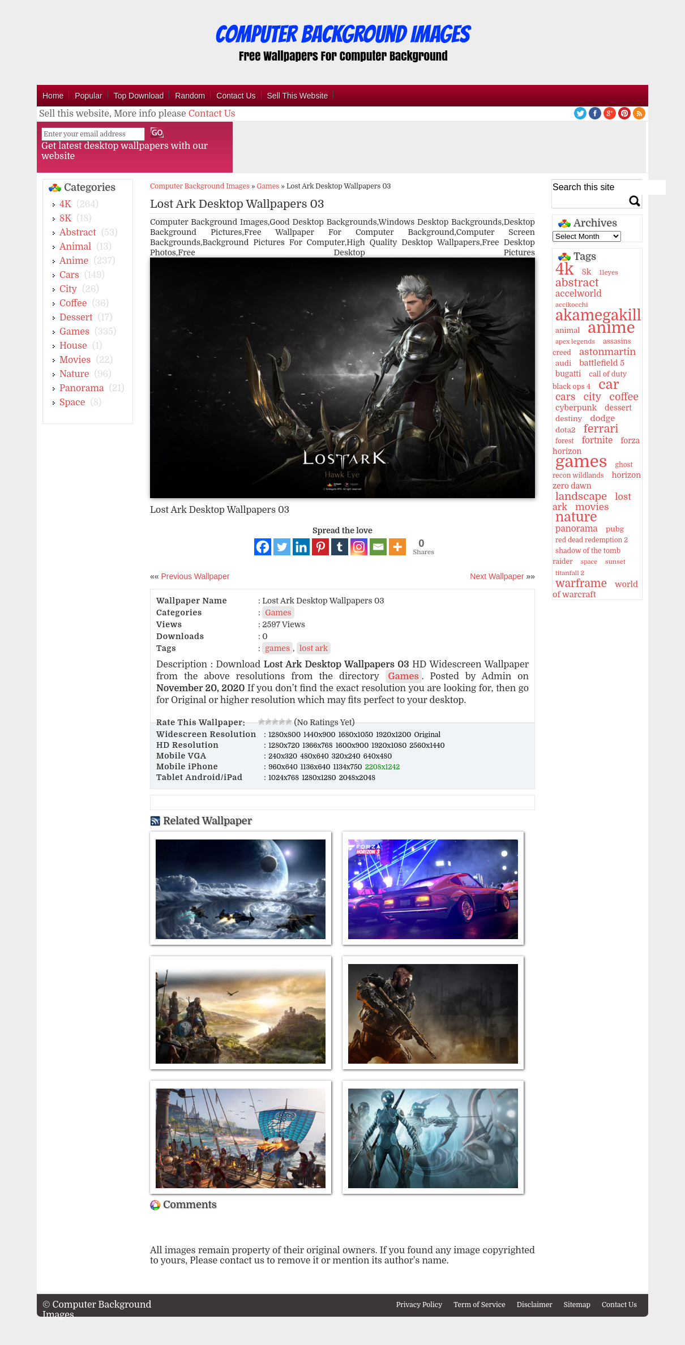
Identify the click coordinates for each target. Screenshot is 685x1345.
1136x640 (316, 767)
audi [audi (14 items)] (563, 363)
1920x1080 (389, 745)
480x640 (315, 756)
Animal (75, 247)
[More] (397, 546)
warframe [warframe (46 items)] (581, 583)
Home (52, 95)
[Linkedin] (301, 546)
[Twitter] (281, 546)
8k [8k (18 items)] (586, 271)
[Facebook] (262, 546)
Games (74, 332)
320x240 (347, 756)
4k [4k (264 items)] (564, 269)
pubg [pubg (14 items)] (615, 529)
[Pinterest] (320, 546)
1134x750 (348, 767)
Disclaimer (535, 1305)
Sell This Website (297, 95)
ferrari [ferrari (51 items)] (601, 428)
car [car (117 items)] (608, 384)
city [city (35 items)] (592, 396)
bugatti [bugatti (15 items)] (568, 374)
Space (72, 402)
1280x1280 (320, 778)
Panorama (81, 388)
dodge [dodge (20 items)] (602, 418)
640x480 (377, 756)
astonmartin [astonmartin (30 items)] (607, 351)
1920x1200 (394, 735)
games (277, 648)
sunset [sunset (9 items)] (615, 562)
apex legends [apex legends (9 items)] (575, 341)
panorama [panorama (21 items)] (576, 529)
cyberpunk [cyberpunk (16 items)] (576, 407)
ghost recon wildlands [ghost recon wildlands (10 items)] (592, 470)
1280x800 (285, 735)
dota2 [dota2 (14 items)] (565, 430)
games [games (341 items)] (581, 461)
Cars (69, 275)
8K (65, 218)
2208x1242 (382, 767)
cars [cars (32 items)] (565, 396)
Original (427, 735)
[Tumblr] (339, 546)
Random (190, 95)
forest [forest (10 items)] (564, 441)
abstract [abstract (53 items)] (577, 282)
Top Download (139, 95)
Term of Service (479, 1305)
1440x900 (320, 735)
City (68, 289)
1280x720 (284, 745)
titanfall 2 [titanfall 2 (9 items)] (569, 573)
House (73, 346)
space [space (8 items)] (589, 562)
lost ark (313, 648)
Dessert (76, 317)
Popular (88, 95)
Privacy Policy (419, 1305)
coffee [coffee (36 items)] (624, 396)
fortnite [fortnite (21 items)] (597, 440)
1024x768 (284, 778)
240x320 (283, 756)
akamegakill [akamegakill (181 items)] (598, 315)
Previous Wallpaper (194, 576)
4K (65, 204)
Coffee (73, 303)
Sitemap (577, 1305)
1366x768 (318, 745)
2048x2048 (357, 778)
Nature (74, 374)
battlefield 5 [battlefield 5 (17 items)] (601, 362)
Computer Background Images (200, 186)
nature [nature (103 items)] (576, 517)
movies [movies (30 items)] (592, 507)
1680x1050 (357, 735)
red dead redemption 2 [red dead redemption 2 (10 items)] (591, 540)
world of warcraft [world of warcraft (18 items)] (595, 589)
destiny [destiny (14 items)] (568, 418)
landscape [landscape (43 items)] (581, 496)
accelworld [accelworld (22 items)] (578, 294)
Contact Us (235, 95)
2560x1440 (426, 745)
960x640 (283, 767)
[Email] (378, 546)
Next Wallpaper (497, 576)
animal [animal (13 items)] (567, 330)
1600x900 (353, 745)
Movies (75, 360)
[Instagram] (358, 546)
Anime (73, 261)
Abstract (77, 233)
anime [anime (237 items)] (611, 328)
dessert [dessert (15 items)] (618, 408)
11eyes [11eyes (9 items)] (609, 272)
